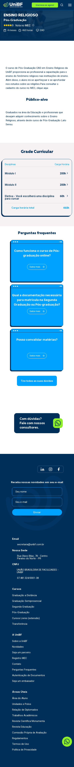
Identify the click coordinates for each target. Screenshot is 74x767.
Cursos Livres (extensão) (26, 618)
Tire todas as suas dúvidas (37, 380)
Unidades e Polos (21, 704)
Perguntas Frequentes (24, 669)
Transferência (19, 624)
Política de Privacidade (24, 749)
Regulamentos (20, 738)
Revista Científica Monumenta (28, 721)
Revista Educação (22, 727)
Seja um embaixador (23, 681)
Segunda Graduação (23, 607)
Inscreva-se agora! (45, 5)
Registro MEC (19, 658)
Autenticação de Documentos (28, 675)
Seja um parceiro (21, 652)
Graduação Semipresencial (26, 601)
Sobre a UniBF (19, 641)
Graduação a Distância (24, 595)
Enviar (37, 512)
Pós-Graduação (20, 612)
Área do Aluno (20, 698)
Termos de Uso (20, 744)
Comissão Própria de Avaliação (29, 732)
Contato (16, 664)
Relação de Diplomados (25, 710)
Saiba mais (37, 267)
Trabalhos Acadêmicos (24, 715)
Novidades (18, 647)
